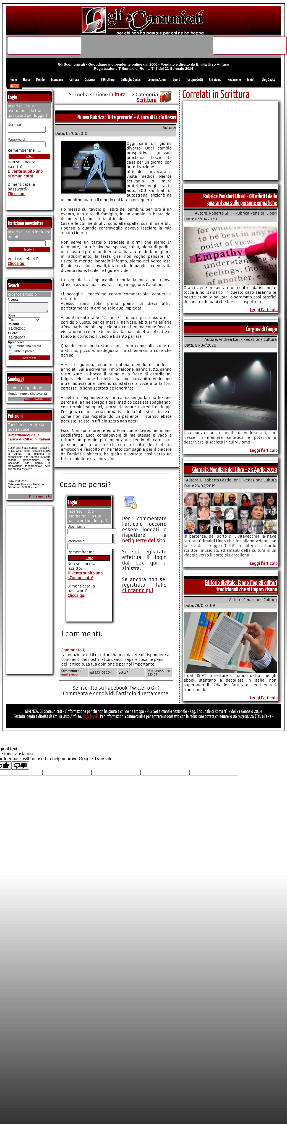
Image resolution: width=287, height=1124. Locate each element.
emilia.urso (69, 674)
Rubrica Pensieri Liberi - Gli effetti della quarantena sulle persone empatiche (240, 199)
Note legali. (91, 716)
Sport (176, 80)
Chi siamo (215, 80)
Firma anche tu (40, 498)
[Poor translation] (20, 765)
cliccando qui (137, 590)
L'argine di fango (261, 329)
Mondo (40, 80)
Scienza (90, 80)
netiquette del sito (143, 540)
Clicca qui (76, 595)
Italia (26, 80)
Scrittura (146, 100)
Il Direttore (107, 80)
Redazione (234, 80)
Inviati (251, 80)
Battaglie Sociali (131, 80)
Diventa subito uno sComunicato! (85, 575)
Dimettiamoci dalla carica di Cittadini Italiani (29, 439)
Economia (57, 80)
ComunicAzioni (157, 80)
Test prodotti (194, 80)
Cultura (74, 80)
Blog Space (268, 80)
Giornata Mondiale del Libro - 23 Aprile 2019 (234, 470)
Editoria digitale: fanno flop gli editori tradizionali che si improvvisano (241, 586)
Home (13, 80)
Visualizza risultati (37, 401)
